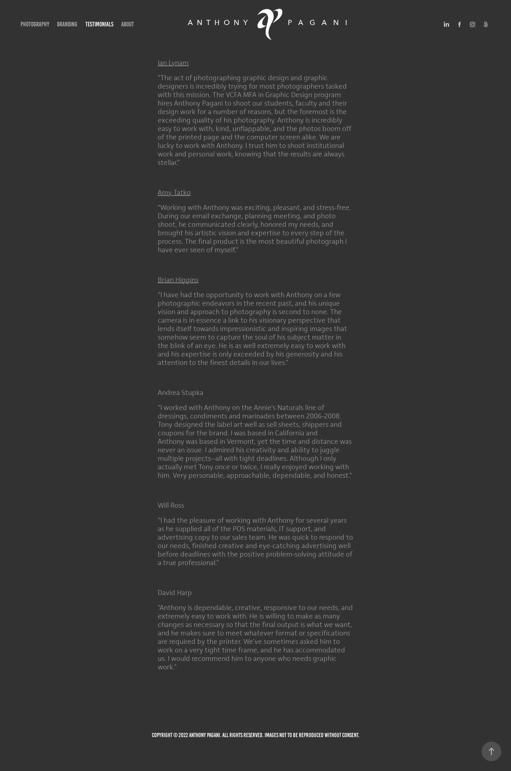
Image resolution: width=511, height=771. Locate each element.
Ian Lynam (173, 62)
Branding (67, 24)
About (127, 24)
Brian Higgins (178, 279)
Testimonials (99, 24)
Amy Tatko (174, 192)
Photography (35, 24)
